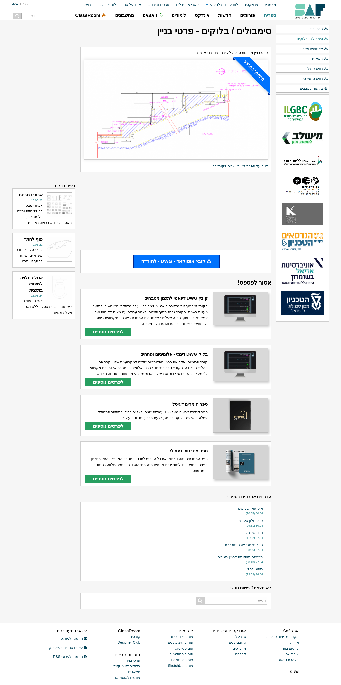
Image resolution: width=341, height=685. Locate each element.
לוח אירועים (107, 5)
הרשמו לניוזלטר (73, 638)
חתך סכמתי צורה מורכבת (244, 545)
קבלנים (240, 654)
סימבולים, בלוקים (312, 39)
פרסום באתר (289, 648)
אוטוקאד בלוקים (250, 508)
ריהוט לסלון (254, 569)
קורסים (135, 637)
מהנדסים (239, 648)
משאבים (319, 59)
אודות (294, 642)
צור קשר (292, 654)
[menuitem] (267, 4)
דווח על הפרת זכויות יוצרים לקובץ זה (240, 166)
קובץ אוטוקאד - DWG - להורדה (176, 261)
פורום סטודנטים (181, 654)
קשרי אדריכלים (187, 5)
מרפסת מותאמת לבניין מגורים (240, 557)
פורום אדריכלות (181, 637)
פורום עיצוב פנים (180, 642)
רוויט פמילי (317, 69)
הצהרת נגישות (288, 660)
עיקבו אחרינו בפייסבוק (68, 647)
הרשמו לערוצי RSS (70, 656)
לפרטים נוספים (108, 331)
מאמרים (270, 5)
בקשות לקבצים (314, 88)
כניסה (15, 3)
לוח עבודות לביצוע (224, 5)
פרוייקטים (251, 5)
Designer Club (128, 642)
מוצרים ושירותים (158, 5)
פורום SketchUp (180, 666)
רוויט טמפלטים (314, 79)
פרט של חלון (253, 533)
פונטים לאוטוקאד (127, 678)
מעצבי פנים (237, 642)
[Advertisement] (175, 211)
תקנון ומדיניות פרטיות (282, 637)
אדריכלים (239, 637)
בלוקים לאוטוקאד (126, 666)
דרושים (87, 5)
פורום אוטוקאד (181, 660)
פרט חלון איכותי (251, 521)
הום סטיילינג (184, 648)
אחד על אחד (131, 5)
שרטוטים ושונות (313, 49)
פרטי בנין (318, 29)
